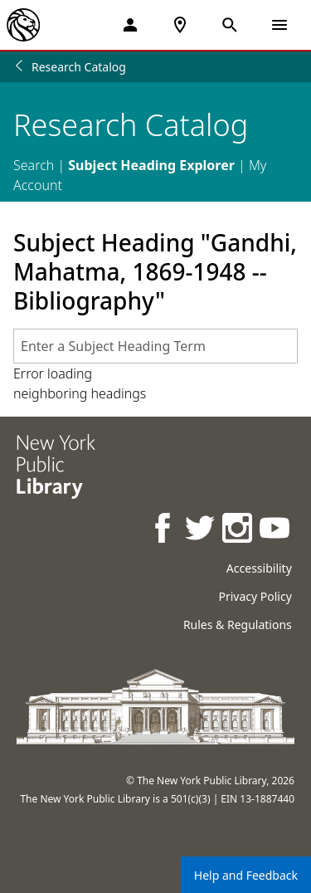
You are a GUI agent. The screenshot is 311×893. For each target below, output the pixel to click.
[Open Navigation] (279, 25)
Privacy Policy (254, 596)
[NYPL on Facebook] (164, 530)
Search (33, 165)
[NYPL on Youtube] (276, 530)
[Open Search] (230, 25)
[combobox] (155, 346)
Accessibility (259, 568)
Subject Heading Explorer (151, 165)
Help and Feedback (246, 875)
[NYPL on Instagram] (238, 530)
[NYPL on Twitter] (201, 530)
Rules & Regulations (237, 624)
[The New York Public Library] (23, 24)
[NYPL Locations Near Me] (180, 25)
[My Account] (130, 25)
